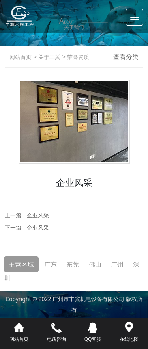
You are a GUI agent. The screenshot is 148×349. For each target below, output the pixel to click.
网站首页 (20, 57)
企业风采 (38, 215)
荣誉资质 (77, 57)
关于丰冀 (48, 57)
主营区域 (21, 264)
